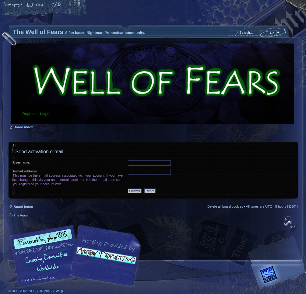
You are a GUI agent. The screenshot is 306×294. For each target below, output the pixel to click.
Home (13, 5)
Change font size (35, 5)
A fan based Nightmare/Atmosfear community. (104, 260)
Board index (152, 83)
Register (29, 114)
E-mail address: (25, 171)
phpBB (77, 256)
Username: (21, 162)
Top (290, 222)
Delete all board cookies (225, 206)
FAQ (56, 5)
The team (21, 215)
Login (44, 114)
